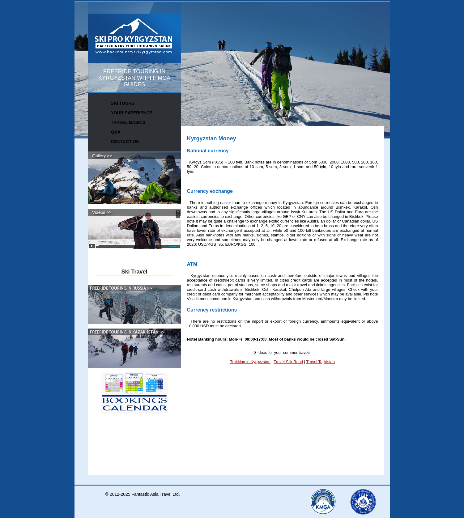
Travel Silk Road (288, 361)
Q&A (116, 132)
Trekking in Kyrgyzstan (250, 361)
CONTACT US (125, 141)
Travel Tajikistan (320, 361)
